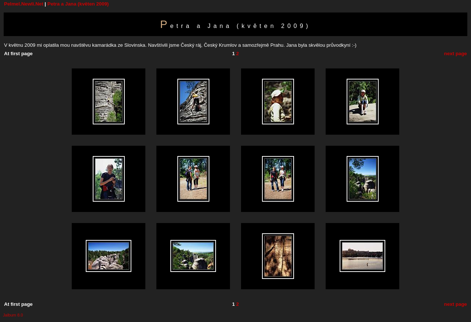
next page (455, 53)
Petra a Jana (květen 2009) (78, 4)
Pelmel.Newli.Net (23, 4)
